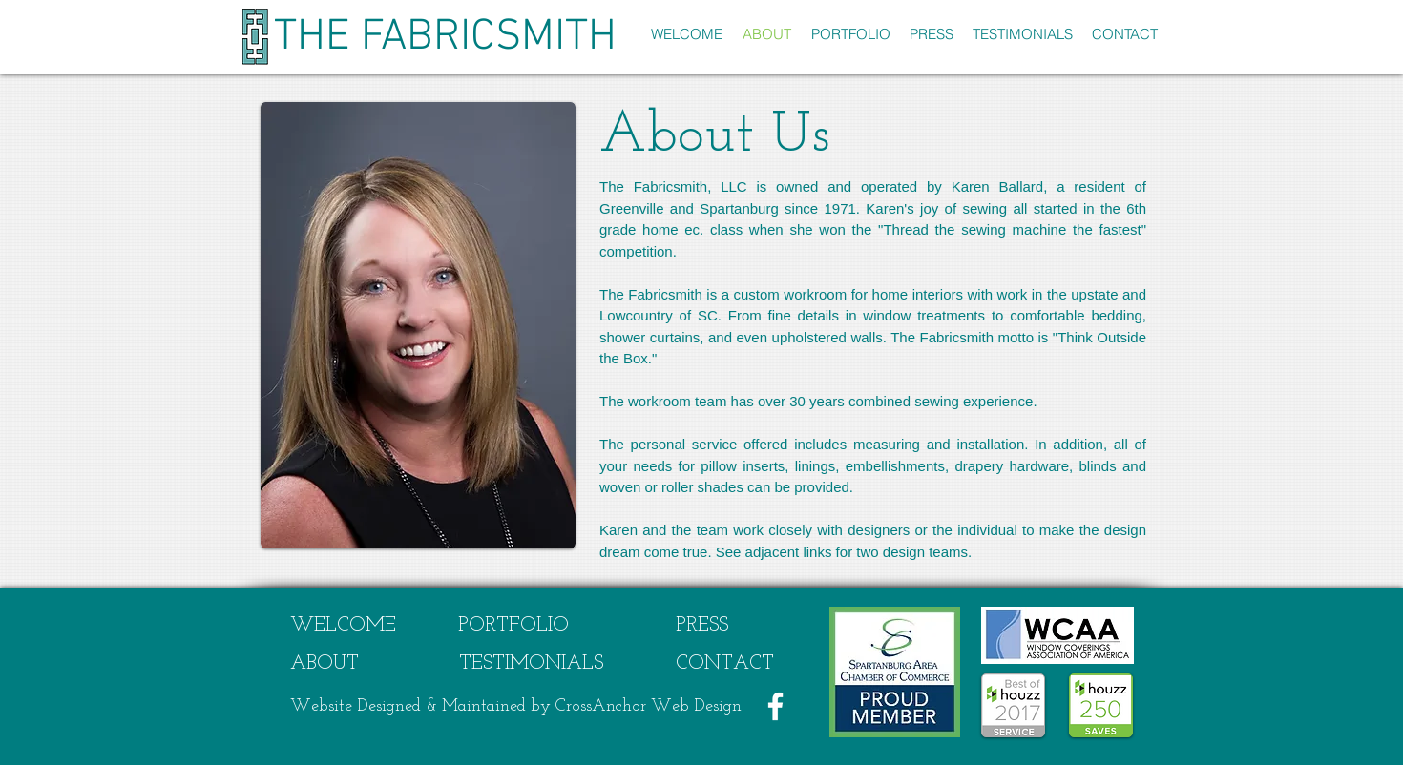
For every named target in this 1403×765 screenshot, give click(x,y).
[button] (850, 33)
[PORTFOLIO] (513, 626)
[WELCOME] (343, 626)
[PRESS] (702, 626)
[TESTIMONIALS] (530, 664)
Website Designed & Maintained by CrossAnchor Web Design (516, 706)
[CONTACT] (725, 664)
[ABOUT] (324, 664)
